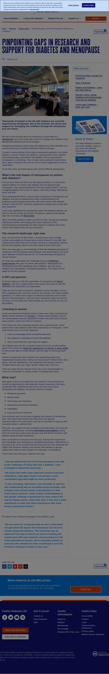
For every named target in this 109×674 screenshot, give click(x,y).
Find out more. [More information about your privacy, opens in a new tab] (34, 9)
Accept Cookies (88, 5)
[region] (54, 6)
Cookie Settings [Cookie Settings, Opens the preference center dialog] (73, 5)
